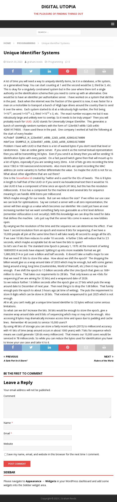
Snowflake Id (24, 178)
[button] (112, 24)
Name (7, 422)
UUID (29, 121)
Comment (9, 396)
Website (8, 443)
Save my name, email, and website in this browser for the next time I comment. (53, 454)
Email (7, 433)
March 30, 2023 (14, 61)
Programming (55, 61)
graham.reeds (35, 61)
